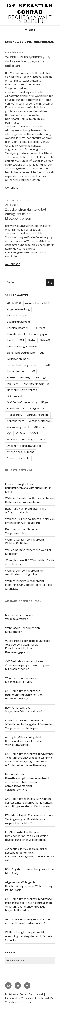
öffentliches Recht (18, 458)
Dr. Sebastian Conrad (30, 9)
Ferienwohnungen (18, 358)
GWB (47, 365)
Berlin (10, 340)
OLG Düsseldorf (16, 396)
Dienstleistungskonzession (23, 346)
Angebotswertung (18, 309)
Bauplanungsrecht (18, 327)
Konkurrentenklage (19, 377)
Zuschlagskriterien (33, 439)
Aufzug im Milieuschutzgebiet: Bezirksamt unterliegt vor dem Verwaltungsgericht (23, 741)
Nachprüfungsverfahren (22, 389)
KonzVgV (41, 377)
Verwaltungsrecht (18, 427)
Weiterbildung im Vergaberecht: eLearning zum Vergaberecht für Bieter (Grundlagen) (29, 585)
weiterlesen (12, 187)
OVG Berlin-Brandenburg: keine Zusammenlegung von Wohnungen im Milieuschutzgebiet (28, 665)
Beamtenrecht (16, 334)
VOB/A (34, 433)
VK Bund (21, 433)
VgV (9, 433)
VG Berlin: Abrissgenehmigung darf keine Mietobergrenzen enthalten (27, 61)
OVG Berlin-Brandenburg (22, 402)
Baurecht (39, 327)
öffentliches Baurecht (20, 452)
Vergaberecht (15, 421)
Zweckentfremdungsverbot (24, 445)
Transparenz (15, 414)
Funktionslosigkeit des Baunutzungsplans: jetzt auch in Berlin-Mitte (28, 488)
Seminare (13, 408)
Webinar (12, 439)
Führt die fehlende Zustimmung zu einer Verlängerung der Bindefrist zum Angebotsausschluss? (29, 819)
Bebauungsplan (38, 334)
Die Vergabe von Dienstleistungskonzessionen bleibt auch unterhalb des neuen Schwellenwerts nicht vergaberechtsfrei (27, 782)
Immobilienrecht (17, 371)
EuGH (43, 352)
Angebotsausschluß (37, 303)
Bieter (32, 340)
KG (33, 371)
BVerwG (45, 340)
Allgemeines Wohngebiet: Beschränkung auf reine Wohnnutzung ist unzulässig (28, 886)
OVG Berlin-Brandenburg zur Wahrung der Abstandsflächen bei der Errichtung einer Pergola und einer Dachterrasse (29, 802)
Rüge (44, 402)
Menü (30, 29)
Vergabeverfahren (40, 421)
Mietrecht (13, 383)
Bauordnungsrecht (18, 321)
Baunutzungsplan (17, 315)
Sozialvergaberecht (35, 408)
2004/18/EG (14, 303)
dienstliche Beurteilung (21, 352)
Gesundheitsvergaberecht (23, 365)
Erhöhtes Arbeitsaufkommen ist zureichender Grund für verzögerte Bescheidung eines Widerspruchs (26, 836)
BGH (21, 340)
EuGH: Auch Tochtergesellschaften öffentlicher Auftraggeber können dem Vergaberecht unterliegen (29, 724)
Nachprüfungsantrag (37, 383)
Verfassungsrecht (38, 414)
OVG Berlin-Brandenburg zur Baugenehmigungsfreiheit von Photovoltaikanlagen (24, 694)
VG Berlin (39, 427)
